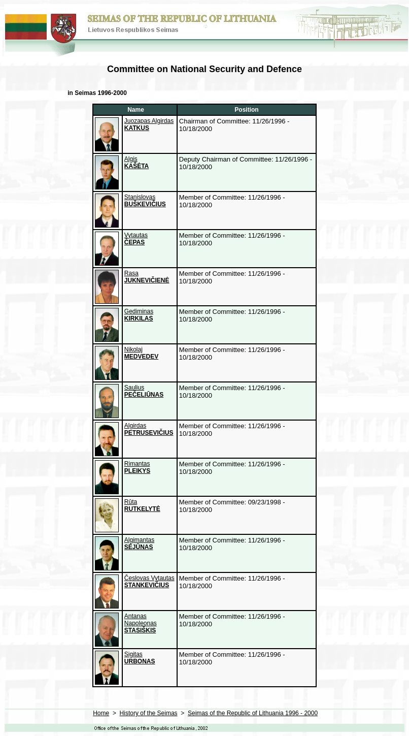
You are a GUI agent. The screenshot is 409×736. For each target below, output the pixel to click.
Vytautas (136, 239)
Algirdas (149, 429)
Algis (136, 162)
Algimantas (139, 543)
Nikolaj (141, 353)
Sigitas (139, 658)
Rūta (142, 505)
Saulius (143, 391)
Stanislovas (145, 201)
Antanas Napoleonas (140, 623)
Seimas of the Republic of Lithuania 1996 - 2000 (253, 713)
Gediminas (138, 315)
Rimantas (137, 467)
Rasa (146, 277)
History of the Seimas (149, 713)
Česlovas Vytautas (149, 581)
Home (101, 713)
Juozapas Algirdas (149, 124)
